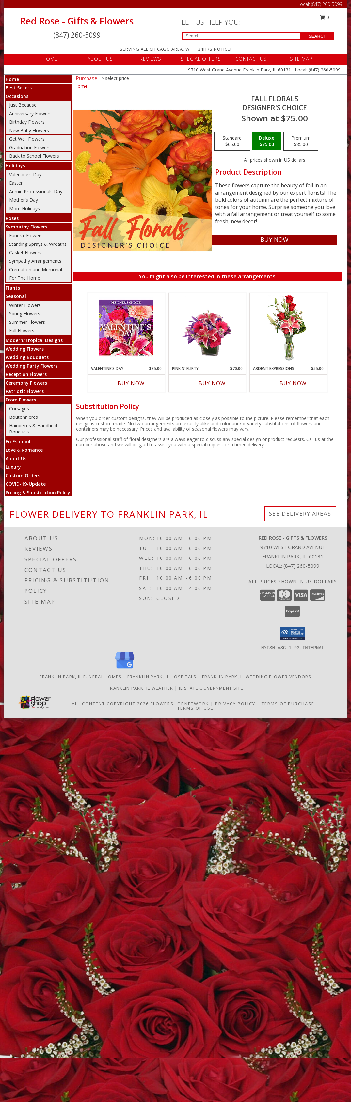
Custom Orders (23, 475)
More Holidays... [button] (26, 208)
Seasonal (16, 296)
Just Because (23, 105)
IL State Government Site (211, 688)
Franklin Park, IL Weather (140, 688)
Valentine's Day (25, 174)
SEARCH (318, 36)
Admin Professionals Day (35, 191)
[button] (292, 633)
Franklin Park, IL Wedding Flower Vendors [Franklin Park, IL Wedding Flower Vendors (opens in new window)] (256, 677)
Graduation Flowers (30, 147)
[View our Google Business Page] (124, 669)
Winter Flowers (25, 305)
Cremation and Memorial (35, 269)
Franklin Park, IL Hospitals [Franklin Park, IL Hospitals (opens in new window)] (162, 677)
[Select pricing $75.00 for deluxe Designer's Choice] (266, 141)
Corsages (19, 408)
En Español (18, 441)
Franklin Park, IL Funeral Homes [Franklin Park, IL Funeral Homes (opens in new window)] (80, 677)
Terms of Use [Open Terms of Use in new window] (195, 708)
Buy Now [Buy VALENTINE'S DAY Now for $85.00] (131, 383)
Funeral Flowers (26, 235)
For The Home (24, 278)
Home (12, 79)
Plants (13, 288)
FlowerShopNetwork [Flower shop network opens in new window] (180, 704)
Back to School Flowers (34, 156)
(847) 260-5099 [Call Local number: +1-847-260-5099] (326, 4)
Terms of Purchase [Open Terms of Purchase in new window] (288, 704)
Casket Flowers (25, 252)
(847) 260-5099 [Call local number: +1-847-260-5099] (301, 565)
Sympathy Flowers (26, 227)
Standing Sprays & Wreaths (38, 244)
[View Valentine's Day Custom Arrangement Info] (126, 328)
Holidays (15, 166)
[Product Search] (241, 36)
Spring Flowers (24, 313)
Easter (16, 183)
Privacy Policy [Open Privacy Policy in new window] (235, 704)
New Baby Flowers (29, 130)
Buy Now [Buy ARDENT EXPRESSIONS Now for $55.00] (293, 383)
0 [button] (324, 17)
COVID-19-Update (26, 484)
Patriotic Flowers (25, 391)
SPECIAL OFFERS (201, 58)
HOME (49, 58)
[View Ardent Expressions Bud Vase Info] (288, 328)
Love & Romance (24, 450)
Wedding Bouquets (27, 357)
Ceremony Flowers (26, 383)
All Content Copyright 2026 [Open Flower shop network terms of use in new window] (110, 704)
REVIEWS (150, 58)
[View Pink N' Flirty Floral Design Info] (207, 328)
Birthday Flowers (27, 122)
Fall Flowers (21, 330)
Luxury (13, 467)
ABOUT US (100, 58)
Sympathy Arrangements (35, 261)
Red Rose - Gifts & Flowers (77, 21)
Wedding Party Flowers (31, 366)
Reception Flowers (26, 374)
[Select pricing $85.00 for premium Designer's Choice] (301, 141)
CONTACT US (251, 58)
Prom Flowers (21, 400)
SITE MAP (301, 58)
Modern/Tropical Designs (34, 340)
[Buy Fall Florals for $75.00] (274, 240)
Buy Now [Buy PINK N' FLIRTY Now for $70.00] (212, 383)
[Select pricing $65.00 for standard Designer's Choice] (232, 141)
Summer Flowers (27, 322)
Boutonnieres (23, 417)
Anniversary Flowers (30, 113)
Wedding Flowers (25, 349)
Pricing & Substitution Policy (38, 492)
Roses (12, 218)
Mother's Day (23, 200)
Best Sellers (19, 88)
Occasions (17, 96)
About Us (16, 458)
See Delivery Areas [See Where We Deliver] (300, 513)
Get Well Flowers (27, 139)
